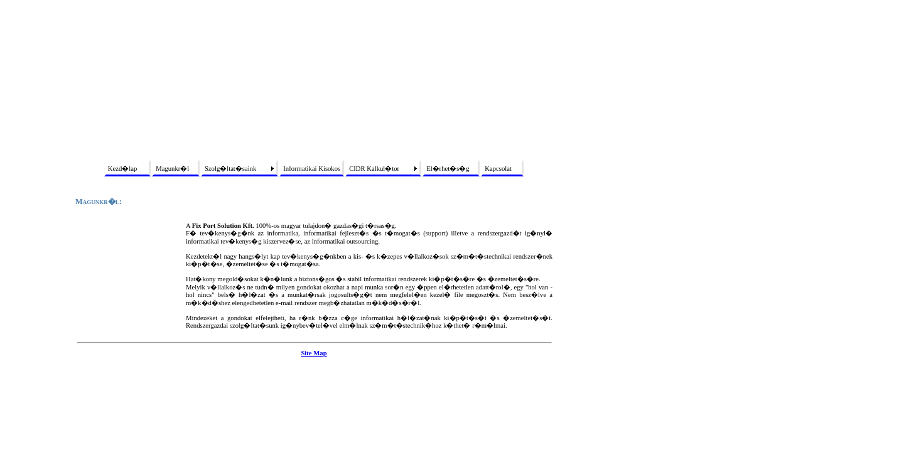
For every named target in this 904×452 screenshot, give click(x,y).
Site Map (313, 353)
